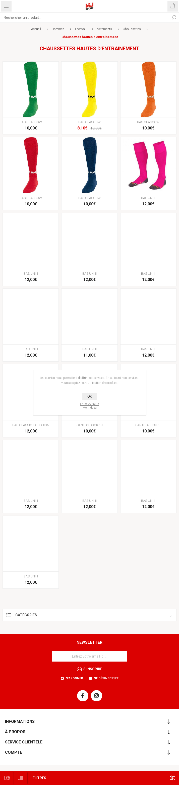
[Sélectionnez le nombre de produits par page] (7, 778)
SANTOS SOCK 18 (89, 425)
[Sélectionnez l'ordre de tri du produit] (21, 778)
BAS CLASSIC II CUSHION (30, 425)
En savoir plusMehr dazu (89, 405)
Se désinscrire (106, 678)
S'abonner (74, 678)
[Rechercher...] (84, 18)
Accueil (36, 29)
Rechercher (174, 18)
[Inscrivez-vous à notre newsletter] (89, 656)
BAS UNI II (148, 198)
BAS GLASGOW (31, 122)
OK (89, 396)
